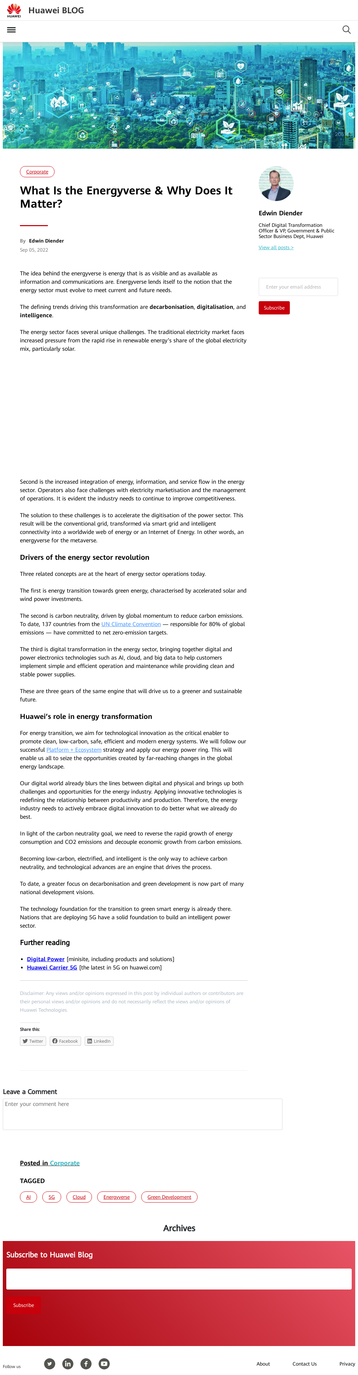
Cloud (79, 1197)
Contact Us (305, 1364)
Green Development (169, 1197)
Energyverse (116, 1197)
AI (28, 1197)
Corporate (37, 171)
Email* (298, 287)
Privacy (347, 1364)
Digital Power (46, 959)
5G (52, 1197)
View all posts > (276, 247)
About (263, 1364)
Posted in (50, 1163)
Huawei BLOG (56, 10)
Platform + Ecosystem (73, 749)
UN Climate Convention (131, 624)
